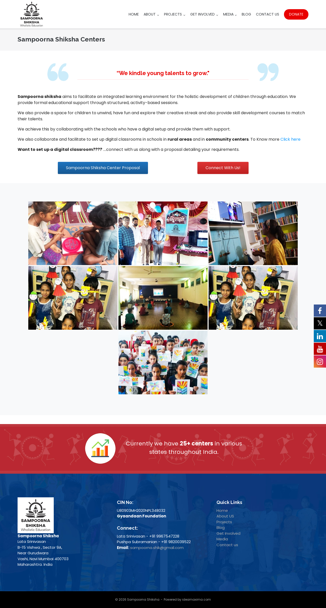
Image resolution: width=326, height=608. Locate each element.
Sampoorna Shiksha (143, 599)
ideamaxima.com (196, 599)
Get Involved (202, 14)
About (150, 14)
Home (134, 14)
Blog (246, 14)
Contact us (227, 544)
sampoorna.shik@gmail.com (157, 547)
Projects (173, 14)
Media (228, 14)
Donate (296, 14)
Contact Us (267, 14)
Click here (290, 139)
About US (225, 516)
